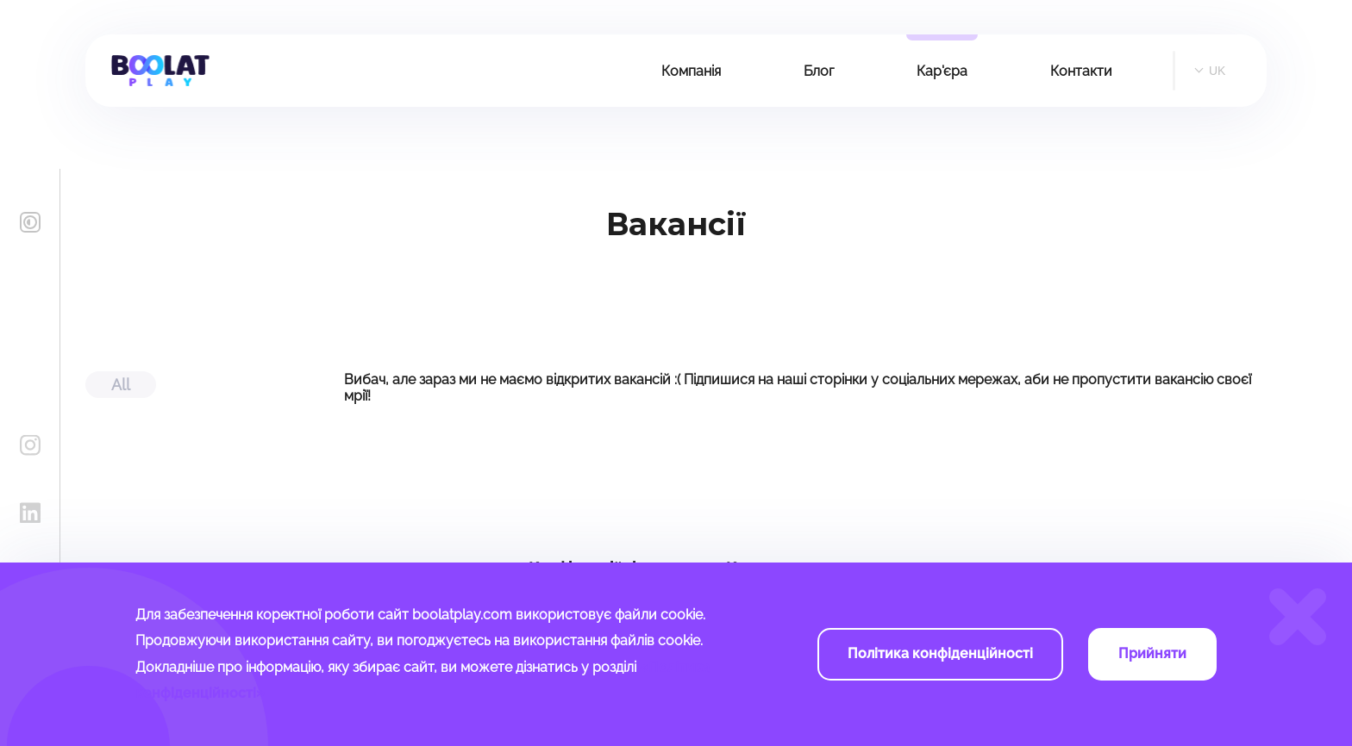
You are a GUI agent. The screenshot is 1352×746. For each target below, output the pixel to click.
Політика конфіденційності (940, 653)
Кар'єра (942, 71)
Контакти (1081, 71)
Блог (819, 71)
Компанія (691, 71)
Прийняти (1152, 653)
